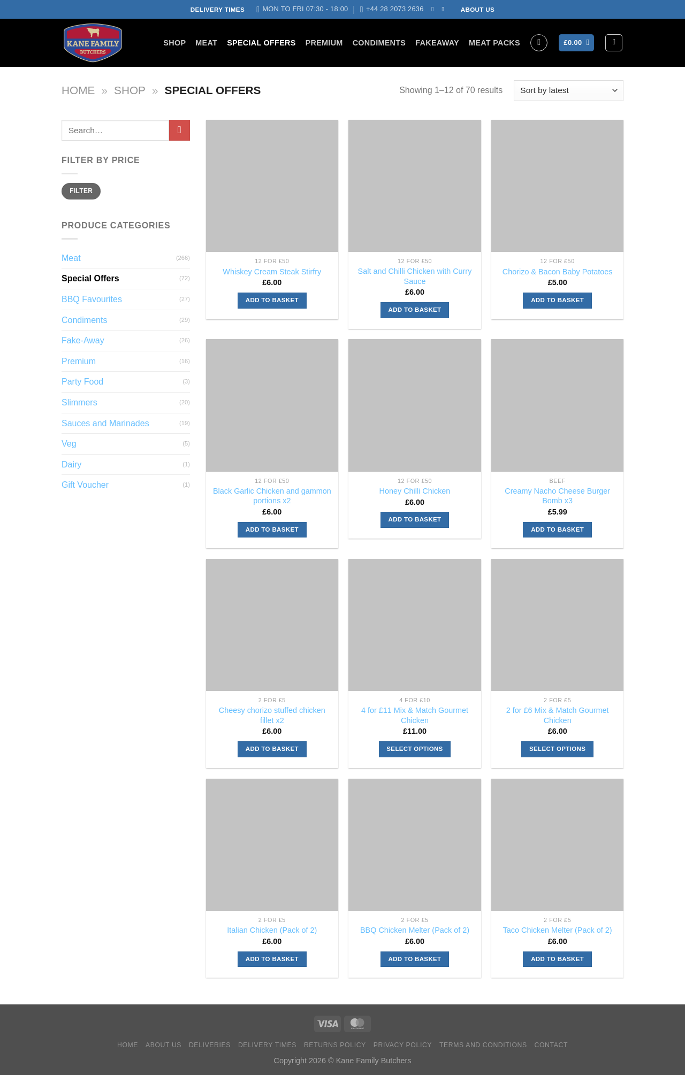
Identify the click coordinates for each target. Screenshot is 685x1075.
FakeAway (437, 43)
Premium (324, 43)
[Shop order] (568, 90)
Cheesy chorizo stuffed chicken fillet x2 (272, 715)
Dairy (71, 464)
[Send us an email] (445, 9)
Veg (69, 443)
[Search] (538, 42)
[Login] (613, 42)
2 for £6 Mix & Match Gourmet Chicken (557, 715)
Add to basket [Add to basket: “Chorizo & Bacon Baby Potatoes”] (557, 300)
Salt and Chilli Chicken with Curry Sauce (415, 276)
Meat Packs (494, 43)
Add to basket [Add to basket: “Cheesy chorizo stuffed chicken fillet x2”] (272, 749)
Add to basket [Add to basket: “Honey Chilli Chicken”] (415, 519)
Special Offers (261, 43)
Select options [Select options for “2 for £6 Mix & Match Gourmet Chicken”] (557, 749)
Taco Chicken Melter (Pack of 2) (557, 930)
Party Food (82, 381)
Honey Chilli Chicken (415, 491)
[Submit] (179, 130)
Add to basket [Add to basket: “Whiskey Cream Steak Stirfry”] (272, 300)
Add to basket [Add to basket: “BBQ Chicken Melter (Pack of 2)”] (415, 959)
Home (78, 90)
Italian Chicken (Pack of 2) (272, 930)
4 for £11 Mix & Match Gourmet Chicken (414, 715)
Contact (551, 1045)
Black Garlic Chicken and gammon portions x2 (272, 496)
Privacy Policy (403, 1045)
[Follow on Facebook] (434, 9)
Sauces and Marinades (105, 423)
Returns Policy (335, 1045)
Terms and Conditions (483, 1045)
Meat (206, 43)
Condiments (379, 43)
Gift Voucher (85, 484)
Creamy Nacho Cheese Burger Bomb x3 (557, 496)
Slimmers (79, 402)
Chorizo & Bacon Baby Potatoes (558, 271)
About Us (163, 1045)
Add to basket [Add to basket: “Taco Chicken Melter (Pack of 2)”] (557, 959)
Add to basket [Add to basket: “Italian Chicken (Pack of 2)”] (272, 959)
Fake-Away (83, 340)
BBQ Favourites (92, 299)
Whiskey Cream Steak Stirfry (272, 271)
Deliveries (210, 1045)
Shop (174, 43)
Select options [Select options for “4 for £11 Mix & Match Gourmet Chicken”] (414, 749)
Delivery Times (267, 1045)
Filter (81, 191)
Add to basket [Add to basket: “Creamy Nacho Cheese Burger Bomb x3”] (557, 529)
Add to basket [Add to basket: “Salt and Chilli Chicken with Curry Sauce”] (415, 309)
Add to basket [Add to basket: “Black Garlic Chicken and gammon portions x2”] (272, 529)
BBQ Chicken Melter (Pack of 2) (414, 930)
